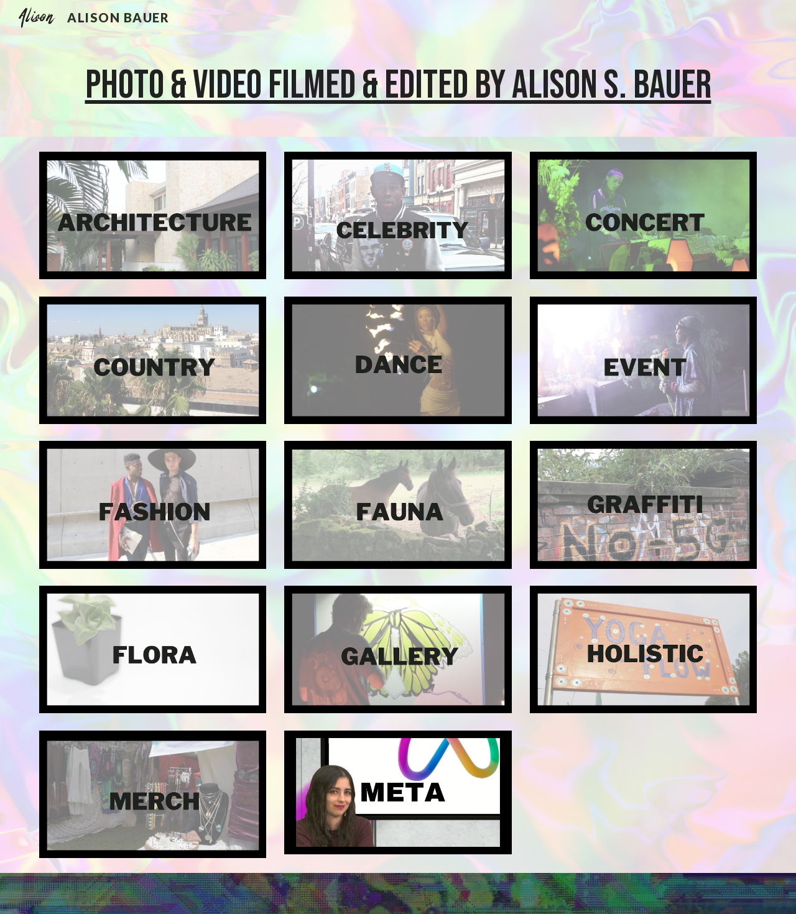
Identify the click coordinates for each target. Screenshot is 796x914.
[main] (398, 86)
